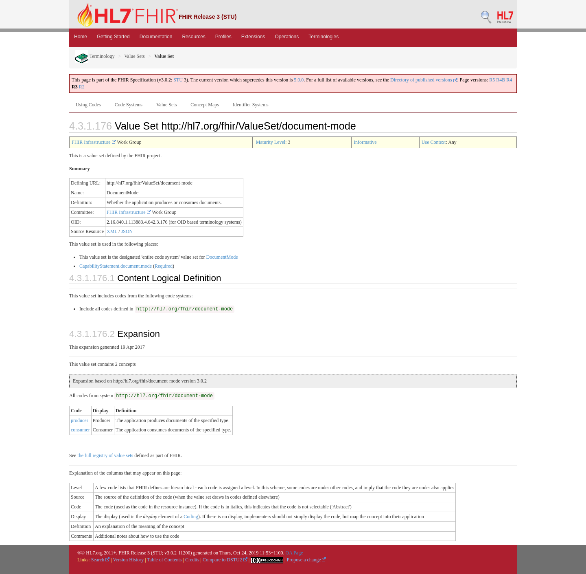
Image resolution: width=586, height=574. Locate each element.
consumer (80, 430)
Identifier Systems (251, 105)
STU (178, 80)
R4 (509, 80)
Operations (287, 37)
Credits (192, 560)
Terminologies (323, 37)
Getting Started (113, 37)
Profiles (223, 37)
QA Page (294, 553)
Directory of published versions (423, 80)
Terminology (95, 56)
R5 (492, 80)
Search (100, 560)
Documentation (156, 37)
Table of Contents (164, 560)
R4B (500, 80)
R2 (82, 87)
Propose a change (306, 560)
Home (80, 37)
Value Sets (134, 56)
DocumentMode (222, 257)
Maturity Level (270, 142)
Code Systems (128, 105)
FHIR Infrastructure (94, 142)
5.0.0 (299, 80)
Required (164, 266)
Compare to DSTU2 (225, 560)
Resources (193, 37)
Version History (128, 560)
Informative (365, 142)
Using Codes (88, 105)
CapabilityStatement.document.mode (115, 266)
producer (79, 420)
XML (112, 231)
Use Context (434, 142)
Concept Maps (204, 105)
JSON (127, 231)
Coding (191, 516)
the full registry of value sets (105, 455)
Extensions (253, 37)
